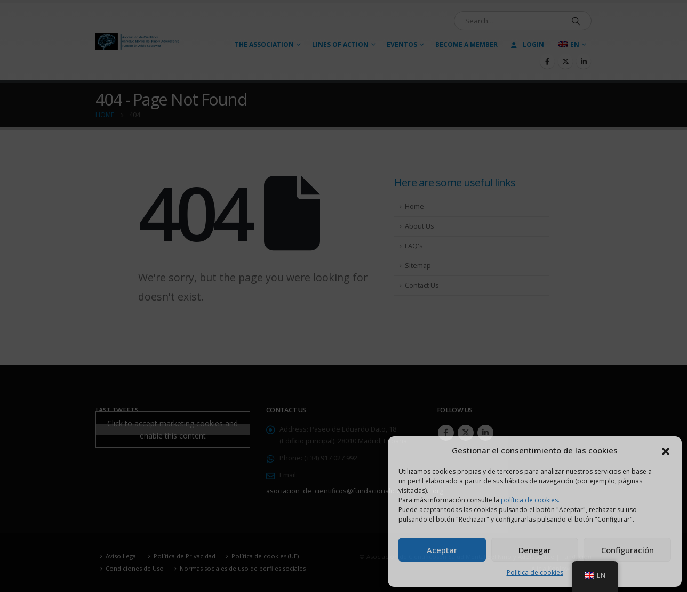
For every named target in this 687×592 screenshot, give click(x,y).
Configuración (627, 550)
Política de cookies (535, 572)
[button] (665, 450)
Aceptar (442, 550)
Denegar (534, 550)
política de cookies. (530, 500)
